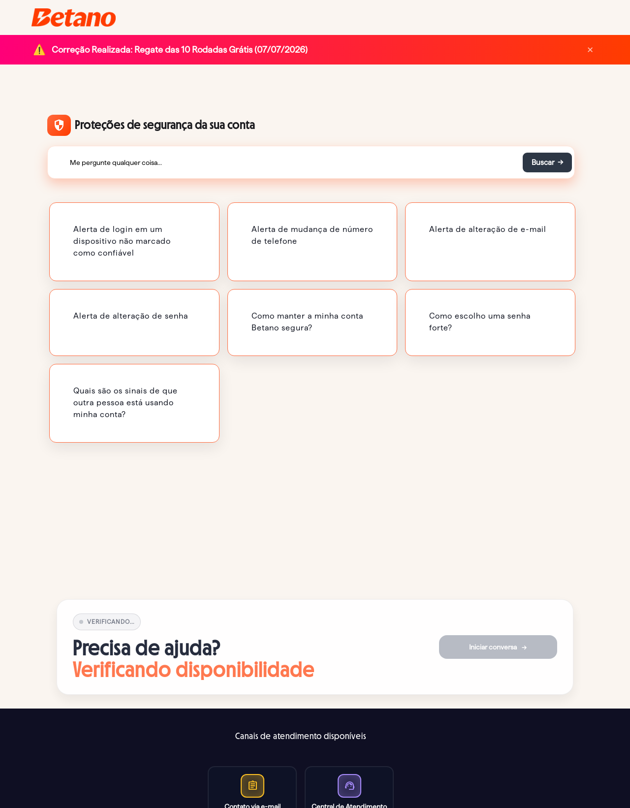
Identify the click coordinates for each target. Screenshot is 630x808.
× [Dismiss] (590, 50)
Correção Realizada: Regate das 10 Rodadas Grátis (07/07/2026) (180, 49)
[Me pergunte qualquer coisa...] (284, 162)
